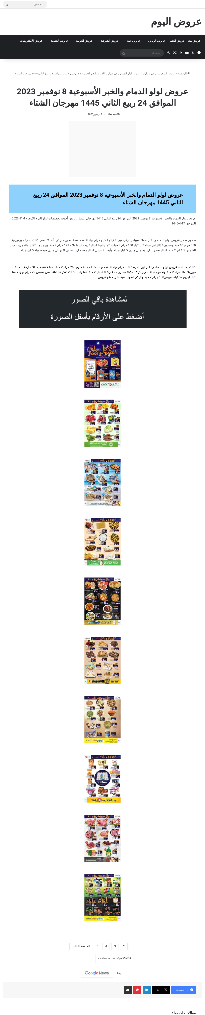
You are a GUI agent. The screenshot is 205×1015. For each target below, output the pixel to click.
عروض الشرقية (110, 40)
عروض (102, 277)
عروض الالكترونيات (31, 40)
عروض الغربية (84, 40)
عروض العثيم (177, 40)
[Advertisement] (102, 149)
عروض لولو (148, 73)
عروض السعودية (166, 73)
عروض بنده (194, 40)
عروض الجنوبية (59, 40)
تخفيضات (54, 218)
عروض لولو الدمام (130, 73)
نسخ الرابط (82, 958)
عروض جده (133, 40)
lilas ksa (112, 114)
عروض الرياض (156, 40)
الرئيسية (184, 73)
